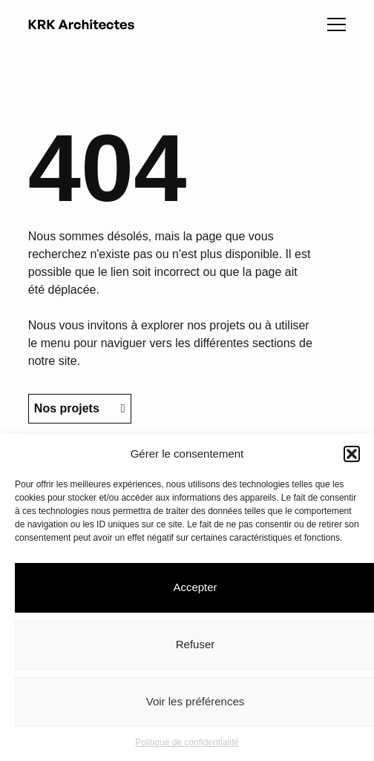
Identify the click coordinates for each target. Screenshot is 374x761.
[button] (351, 454)
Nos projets (79, 408)
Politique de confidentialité (186, 742)
